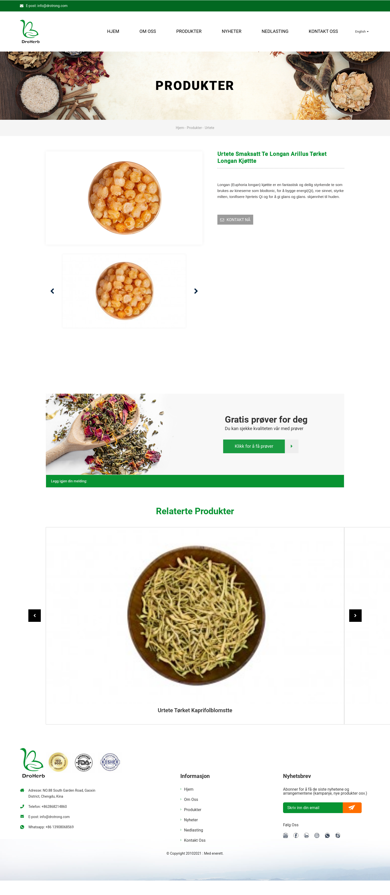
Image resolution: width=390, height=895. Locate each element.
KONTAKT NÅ (239, 219)
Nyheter (232, 31)
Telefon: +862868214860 (47, 806)
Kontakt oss (323, 31)
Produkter (189, 31)
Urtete (209, 127)
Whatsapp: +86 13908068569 (51, 827)
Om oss (148, 31)
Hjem (113, 31)
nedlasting (275, 31)
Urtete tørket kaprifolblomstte (195, 710)
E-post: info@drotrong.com (46, 5)
